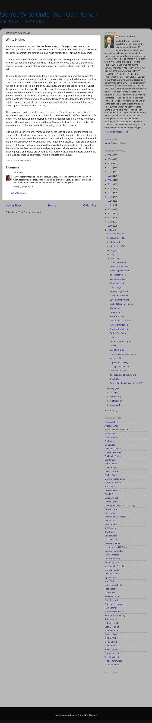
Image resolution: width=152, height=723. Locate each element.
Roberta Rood (111, 623)
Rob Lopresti (110, 619)
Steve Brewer (110, 645)
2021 (110, 176)
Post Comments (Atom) (30, 212)
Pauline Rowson (112, 596)
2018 (110, 188)
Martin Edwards (127, 36)
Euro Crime (109, 486)
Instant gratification (119, 325)
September (115, 246)
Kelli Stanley (110, 528)
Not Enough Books (113, 585)
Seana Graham (111, 630)
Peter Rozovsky (112, 600)
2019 (110, 184)
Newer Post (13, 205)
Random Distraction (113, 611)
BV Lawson (109, 445)
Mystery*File (110, 577)
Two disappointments (120, 271)
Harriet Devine (111, 502)
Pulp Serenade (111, 608)
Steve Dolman (111, 649)
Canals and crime (118, 262)
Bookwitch (109, 441)
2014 (110, 205)
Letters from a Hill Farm (115, 547)
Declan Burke (110, 475)
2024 (110, 163)
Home (52, 205)
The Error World (117, 316)
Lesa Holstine (110, 539)
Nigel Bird (109, 581)
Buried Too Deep (118, 333)
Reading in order (118, 283)
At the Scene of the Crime (116, 429)
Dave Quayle (110, 467)
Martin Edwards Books (115, 143)
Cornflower (109, 460)
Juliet (15, 172)
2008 (110, 230)
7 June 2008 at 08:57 (23, 187)
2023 (110, 167)
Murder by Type (111, 562)
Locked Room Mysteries (121, 304)
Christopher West (118, 370)
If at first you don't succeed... (123, 354)
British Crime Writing (119, 300)
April (112, 392)
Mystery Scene (111, 573)
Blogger (93, 715)
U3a (112, 337)
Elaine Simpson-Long (114, 479)
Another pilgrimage (119, 291)
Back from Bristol (118, 350)
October (114, 242)
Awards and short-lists (120, 320)
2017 (110, 192)
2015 (110, 201)
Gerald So (109, 494)
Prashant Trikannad (113, 604)
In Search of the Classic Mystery (119, 505)
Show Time (115, 312)
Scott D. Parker (111, 627)
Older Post (90, 205)
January (114, 405)
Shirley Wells (110, 638)
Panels (113, 345)
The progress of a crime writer (124, 375)
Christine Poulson (112, 448)
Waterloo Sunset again (120, 341)
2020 (110, 180)
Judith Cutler (116, 379)
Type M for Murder (113, 661)
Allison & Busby (111, 422)
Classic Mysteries (112, 452)
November (115, 238)
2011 (110, 217)
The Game (115, 308)
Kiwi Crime (109, 532)
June (113, 258)
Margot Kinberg (111, 555)
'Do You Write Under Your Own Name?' (49, 14)
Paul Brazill (109, 592)
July (112, 254)
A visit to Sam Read (119, 296)
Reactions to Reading (114, 615)
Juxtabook (109, 520)
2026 (110, 155)
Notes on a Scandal (119, 266)
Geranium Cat (111, 498)
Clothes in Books (112, 456)
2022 (110, 172)
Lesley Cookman (112, 543)
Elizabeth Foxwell (112, 483)
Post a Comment (18, 193)
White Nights (116, 358)
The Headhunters (118, 275)
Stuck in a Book (111, 653)
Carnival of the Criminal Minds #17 (126, 383)
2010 (110, 222)
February (115, 401)
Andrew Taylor (111, 426)
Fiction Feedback (112, 490)
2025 (110, 159)
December (115, 233)
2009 (110, 226)
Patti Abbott (109, 589)
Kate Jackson (110, 524)
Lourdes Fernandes (113, 551)
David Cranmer (111, 471)
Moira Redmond (112, 558)
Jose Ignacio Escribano (115, 517)
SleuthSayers (110, 642)
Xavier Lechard (111, 664)
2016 (110, 197)
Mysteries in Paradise (114, 566)
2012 (110, 213)
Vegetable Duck (117, 279)
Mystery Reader (112, 570)
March (113, 397)
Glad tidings (115, 287)
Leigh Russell (110, 536)
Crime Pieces (110, 464)
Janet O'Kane (110, 509)
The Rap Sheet (111, 657)
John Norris (109, 513)
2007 (110, 410)
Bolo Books (109, 433)
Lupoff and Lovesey (119, 362)
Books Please (111, 437)
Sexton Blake (110, 634)
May (112, 388)
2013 (110, 209)
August (114, 250)
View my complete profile (116, 132)
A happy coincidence (120, 366)
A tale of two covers (119, 329)
